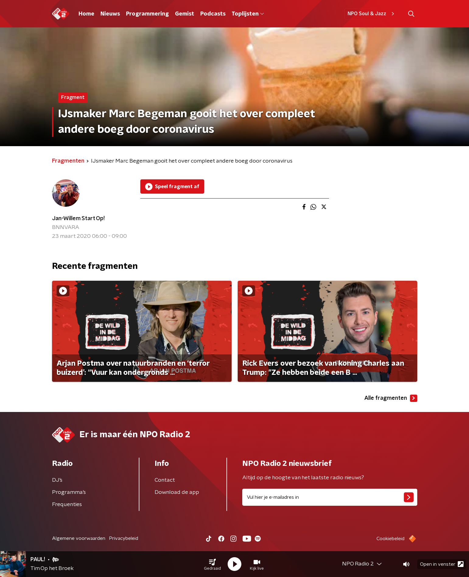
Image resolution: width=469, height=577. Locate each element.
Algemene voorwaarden (78, 538)
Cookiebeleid (390, 538)
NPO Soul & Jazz (372, 14)
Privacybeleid (123, 538)
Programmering (147, 14)
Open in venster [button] (442, 564)
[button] (212, 564)
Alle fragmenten (390, 398)
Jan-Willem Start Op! (78, 218)
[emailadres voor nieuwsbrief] (329, 497)
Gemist (184, 14)
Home (86, 14)
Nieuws (110, 14)
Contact (165, 480)
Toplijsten (248, 14)
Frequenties (67, 504)
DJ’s (57, 480)
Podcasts (213, 14)
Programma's (69, 492)
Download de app (177, 492)
